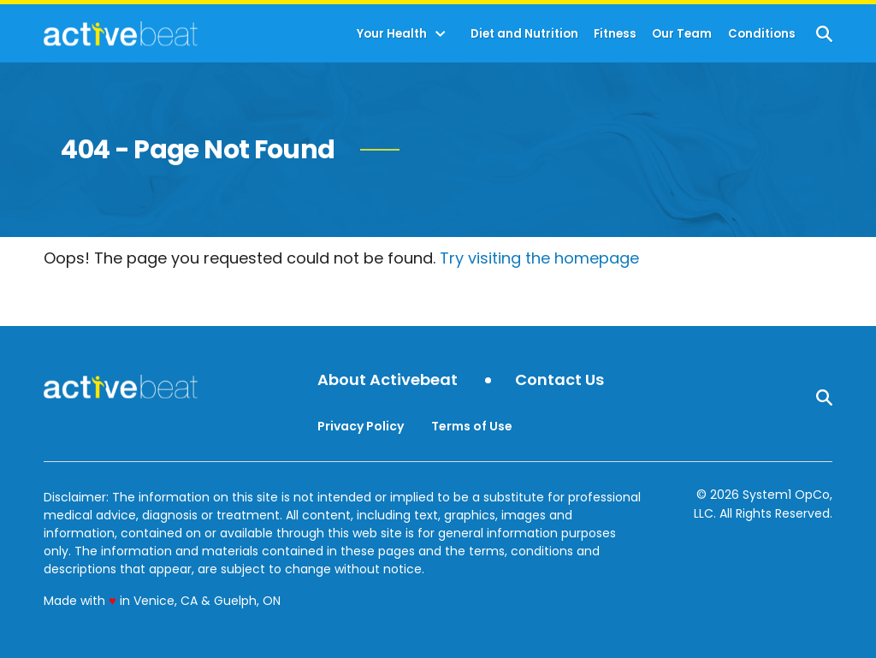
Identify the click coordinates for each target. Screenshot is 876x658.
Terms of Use (471, 426)
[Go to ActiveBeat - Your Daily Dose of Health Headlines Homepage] (120, 33)
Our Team (682, 33)
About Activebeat (387, 380)
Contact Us (559, 380)
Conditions (762, 33)
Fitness (615, 33)
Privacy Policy (360, 426)
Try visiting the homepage (539, 258)
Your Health (392, 33)
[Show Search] (824, 34)
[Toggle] (440, 34)
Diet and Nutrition (524, 33)
